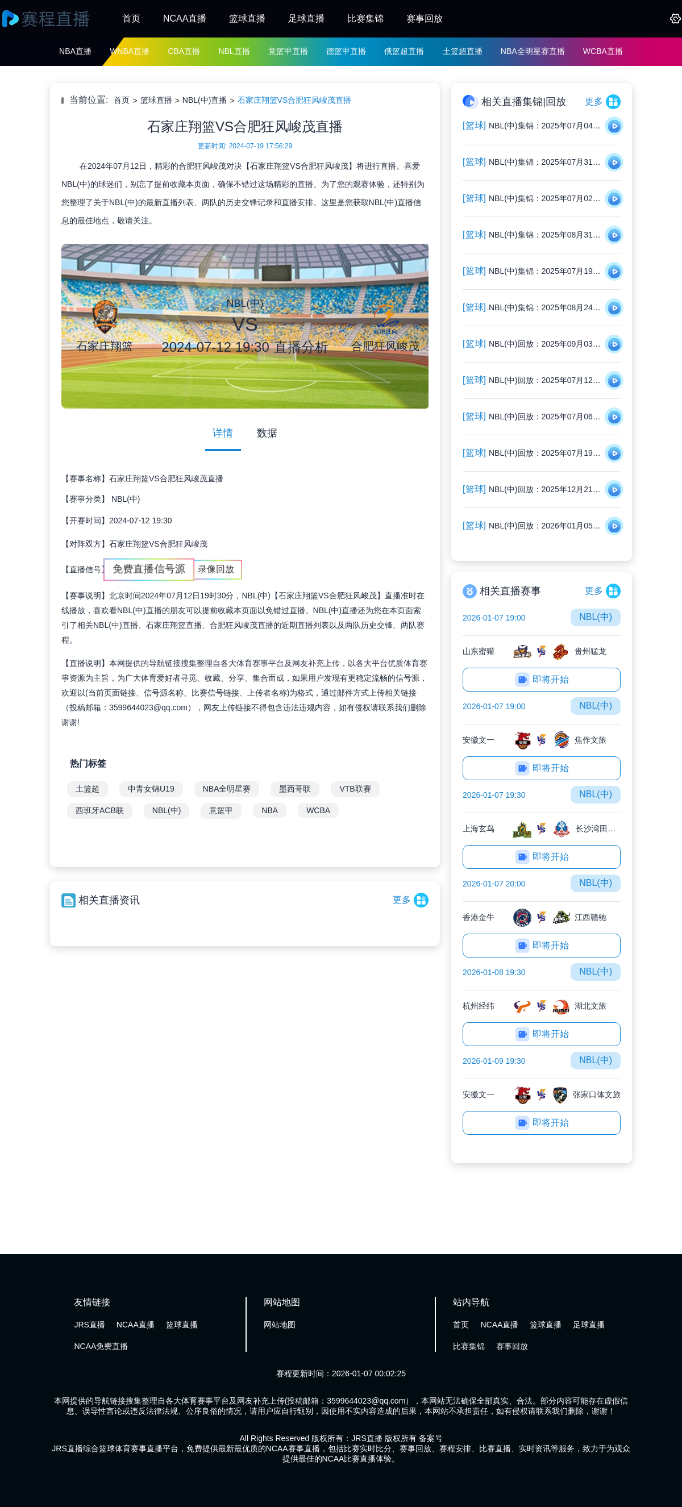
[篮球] (474, 125)
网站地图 (280, 1324)
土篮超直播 (463, 51)
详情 (223, 433)
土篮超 (87, 788)
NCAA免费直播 (101, 1346)
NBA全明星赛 (227, 788)
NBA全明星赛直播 (533, 51)
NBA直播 (75, 51)
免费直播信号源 (149, 569)
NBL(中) (125, 498)
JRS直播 (89, 1324)
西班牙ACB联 (100, 810)
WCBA (318, 810)
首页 (131, 18)
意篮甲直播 (288, 51)
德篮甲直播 (346, 51)
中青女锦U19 (151, 788)
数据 (267, 433)
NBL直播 (233, 51)
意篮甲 (221, 810)
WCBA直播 (603, 51)
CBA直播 (184, 51)
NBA (269, 810)
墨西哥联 (295, 788)
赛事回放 (424, 18)
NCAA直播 (184, 18)
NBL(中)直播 (204, 100)
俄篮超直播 (404, 51)
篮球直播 (247, 18)
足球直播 (306, 18)
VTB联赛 (355, 788)
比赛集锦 (365, 18)
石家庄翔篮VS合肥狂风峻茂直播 (295, 100)
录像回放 (216, 569)
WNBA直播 (129, 51)
